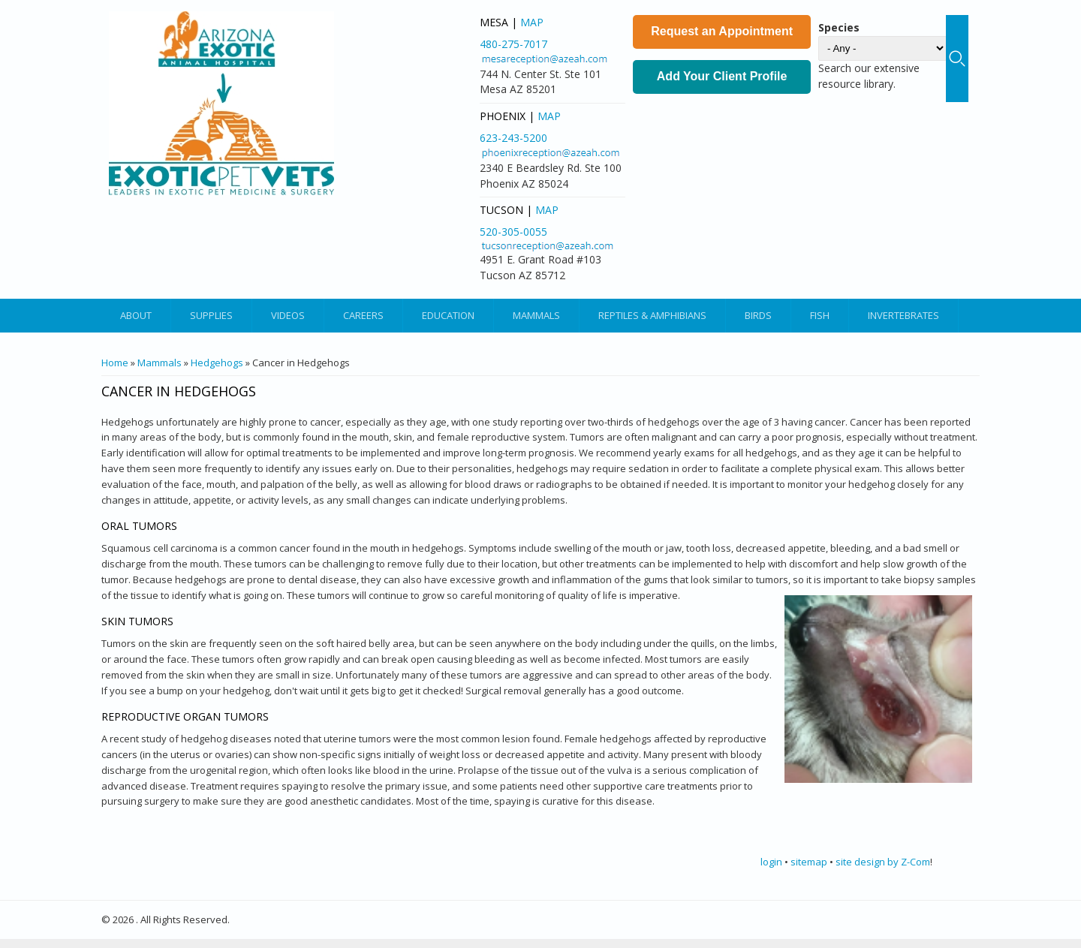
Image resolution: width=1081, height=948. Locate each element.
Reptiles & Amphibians (652, 315)
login (771, 861)
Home (114, 362)
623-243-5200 (513, 138)
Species (839, 27)
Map (532, 22)
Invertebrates (903, 315)
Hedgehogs (217, 362)
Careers (363, 315)
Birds (758, 315)
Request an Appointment (722, 31)
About (136, 315)
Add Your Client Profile (722, 76)
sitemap (808, 861)
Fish (820, 315)
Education (448, 315)
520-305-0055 (513, 231)
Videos (288, 315)
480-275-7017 (513, 44)
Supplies (211, 315)
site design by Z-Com (883, 861)
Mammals (536, 315)
